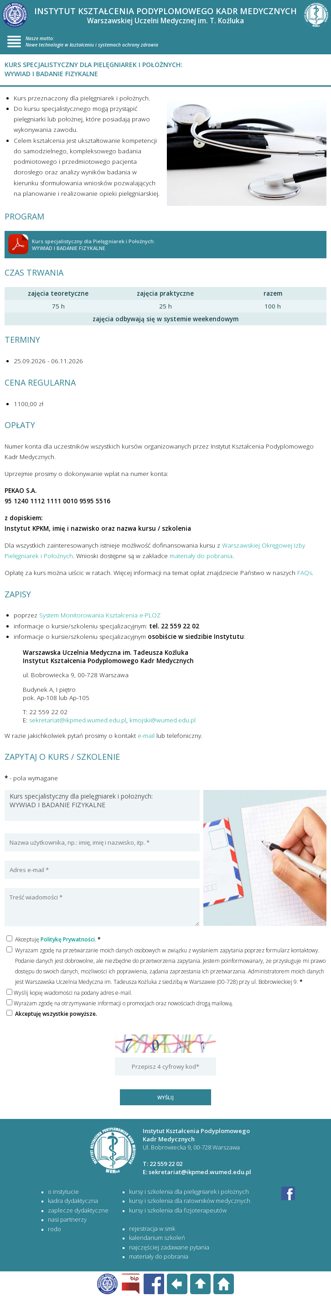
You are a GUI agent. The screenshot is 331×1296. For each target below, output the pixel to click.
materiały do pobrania (201, 556)
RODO (54, 1229)
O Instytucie (63, 1191)
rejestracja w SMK (152, 1228)
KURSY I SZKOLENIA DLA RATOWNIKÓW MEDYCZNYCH (189, 1201)
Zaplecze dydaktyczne (78, 1210)
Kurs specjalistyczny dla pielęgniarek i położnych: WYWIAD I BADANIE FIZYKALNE (102, 805)
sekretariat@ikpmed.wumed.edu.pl (77, 720)
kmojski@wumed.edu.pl (162, 720)
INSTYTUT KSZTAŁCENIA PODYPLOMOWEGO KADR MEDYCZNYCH (165, 15)
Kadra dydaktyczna (73, 1201)
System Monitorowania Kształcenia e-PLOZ (99, 615)
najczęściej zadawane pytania (169, 1247)
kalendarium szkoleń (157, 1237)
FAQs (304, 573)
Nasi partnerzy (67, 1219)
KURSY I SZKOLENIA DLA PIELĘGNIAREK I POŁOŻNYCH (189, 1191)
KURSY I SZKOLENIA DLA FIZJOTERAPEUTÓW (178, 1210)
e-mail (146, 736)
